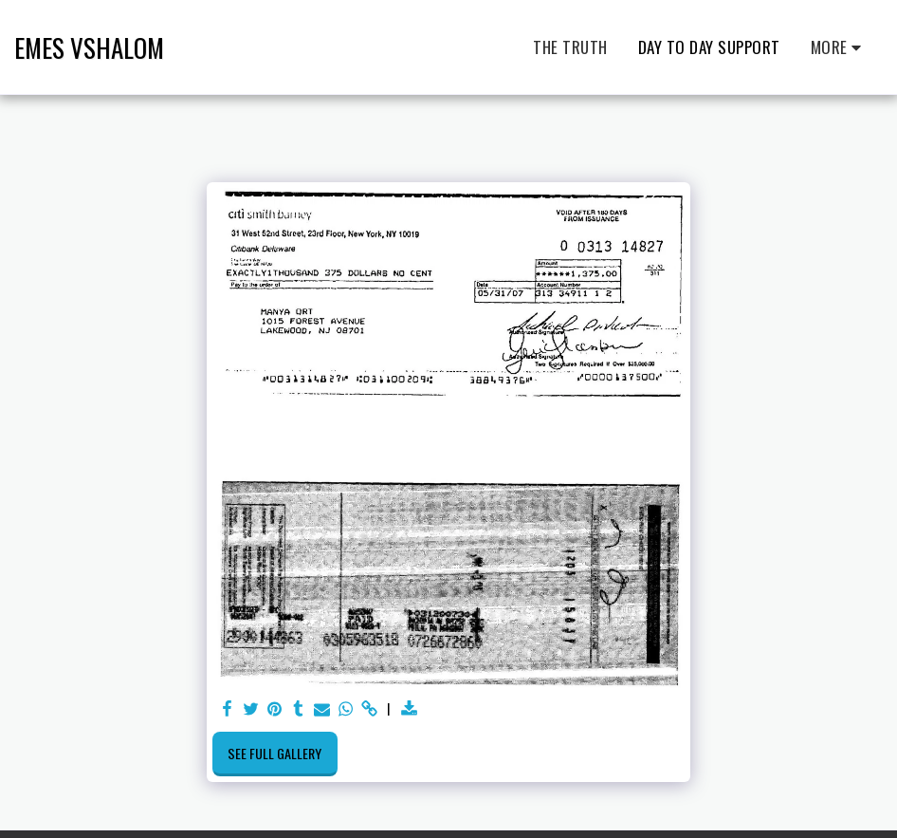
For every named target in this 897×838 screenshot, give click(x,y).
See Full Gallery (274, 753)
